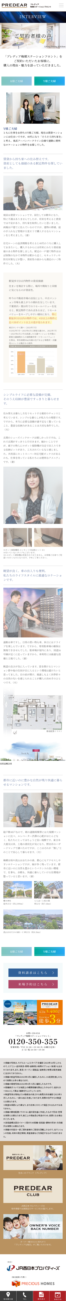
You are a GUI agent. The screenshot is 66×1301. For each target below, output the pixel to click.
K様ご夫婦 (16, 81)
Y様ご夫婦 (49, 81)
